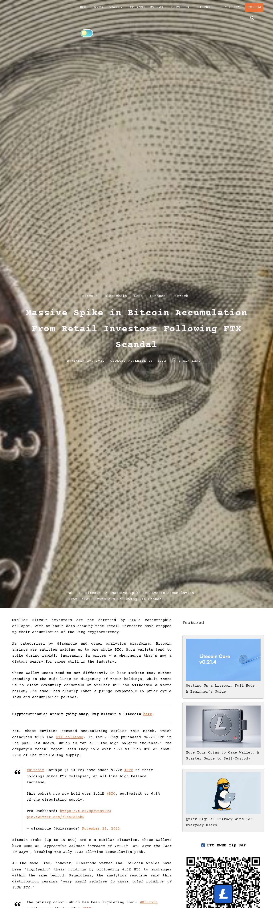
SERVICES (195, 9)
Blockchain (116, 296)
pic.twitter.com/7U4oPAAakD (55, 817)
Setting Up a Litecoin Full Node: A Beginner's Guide (223, 686)
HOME (86, 9)
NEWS (103, 9)
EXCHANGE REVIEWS (157, 9)
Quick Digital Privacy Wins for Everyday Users (223, 819)
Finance (158, 296)
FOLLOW (88, 24)
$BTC (128, 770)
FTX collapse (69, 737)
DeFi (138, 296)
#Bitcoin (35, 770)
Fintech (180, 296)
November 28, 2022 (101, 829)
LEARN (122, 9)
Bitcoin (90, 296)
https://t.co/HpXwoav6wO (85, 811)
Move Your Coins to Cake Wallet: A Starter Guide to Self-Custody (223, 753)
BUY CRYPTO (254, 9)
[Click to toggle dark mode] (122, 24)
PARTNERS (225, 9)
